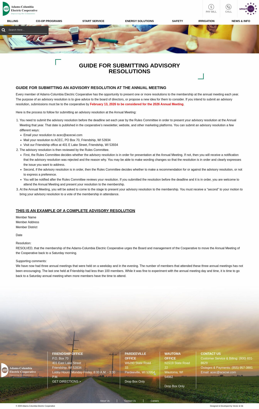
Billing (12, 21)
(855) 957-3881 (242, 367)
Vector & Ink (238, 406)
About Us (104, 401)
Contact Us (130, 401)
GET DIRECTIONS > (66, 381)
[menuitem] (12, 21)
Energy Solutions (139, 21)
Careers (155, 401)
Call (228, 8)
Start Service (93, 21)
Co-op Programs (49, 21)
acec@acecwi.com (223, 372)
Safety (177, 21)
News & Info (241, 21)
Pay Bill (211, 8)
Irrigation (206, 21)
